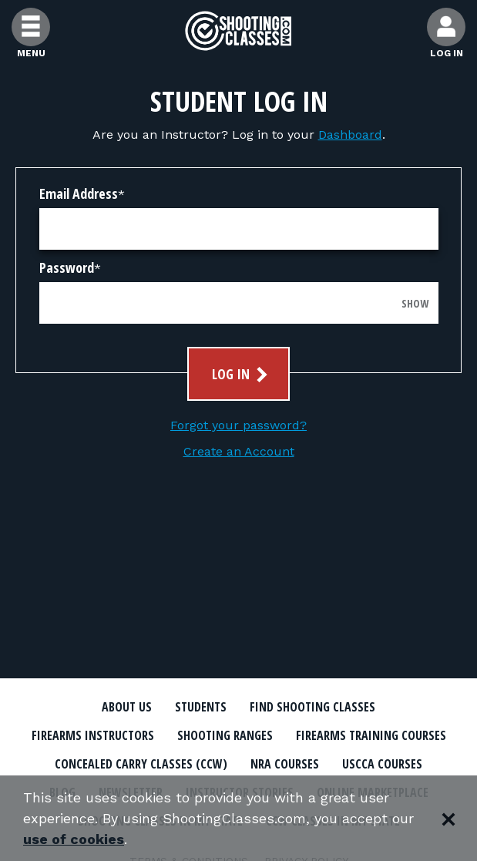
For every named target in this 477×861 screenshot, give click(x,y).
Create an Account (238, 451)
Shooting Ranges (225, 735)
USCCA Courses (382, 763)
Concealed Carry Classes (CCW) (141, 763)
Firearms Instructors (93, 735)
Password (66, 267)
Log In (241, 374)
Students (201, 706)
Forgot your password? (238, 425)
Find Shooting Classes (312, 706)
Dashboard (350, 134)
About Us (127, 706)
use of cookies (73, 839)
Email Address (78, 193)
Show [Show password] (414, 303)
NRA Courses (284, 763)
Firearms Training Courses (371, 735)
